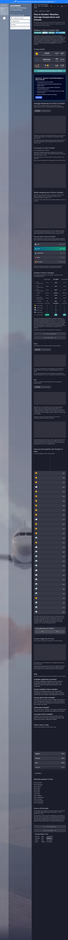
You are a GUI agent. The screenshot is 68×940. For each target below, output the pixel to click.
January (37, 836)
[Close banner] (66, 2)
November (49, 840)
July (42, 840)
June (42, 838)
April (36, 841)
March (37, 840)
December (49, 841)
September (50, 836)
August (43, 841)
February (37, 838)
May (42, 836)
